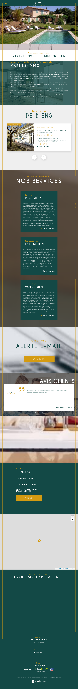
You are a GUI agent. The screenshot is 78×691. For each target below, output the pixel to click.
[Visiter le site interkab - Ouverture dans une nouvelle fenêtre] (41, 672)
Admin (42, 679)
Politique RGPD (52, 679)
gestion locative (63, 78)
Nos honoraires (20, 679)
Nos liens (46, 679)
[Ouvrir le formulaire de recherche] (6, 3)
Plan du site (28, 679)
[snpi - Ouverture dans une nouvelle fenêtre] (52, 671)
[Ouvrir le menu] (68, 3)
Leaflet (56, 570)
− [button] (72, 521)
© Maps (62, 570)
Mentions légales (36, 679)
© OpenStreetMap (70, 570)
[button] (43, 157)
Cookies (59, 679)
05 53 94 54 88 (25, 480)
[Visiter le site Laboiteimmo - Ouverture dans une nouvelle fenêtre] (39, 685)
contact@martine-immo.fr (26, 486)
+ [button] (72, 518)
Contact (75, 206)
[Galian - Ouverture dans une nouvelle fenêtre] (28, 672)
